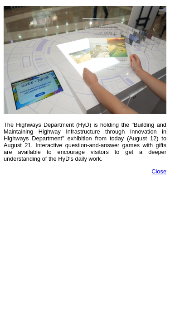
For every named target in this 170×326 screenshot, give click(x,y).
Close (158, 171)
